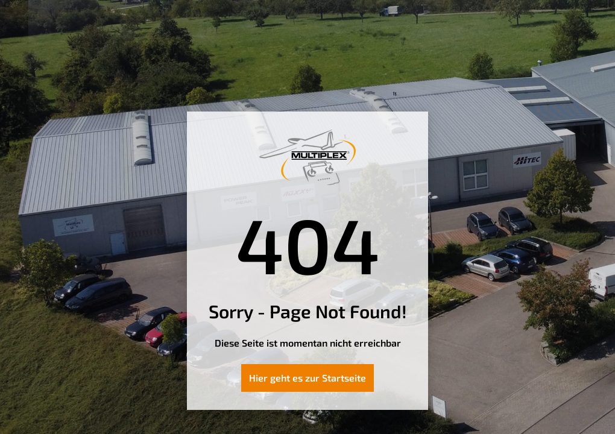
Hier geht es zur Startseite (307, 377)
